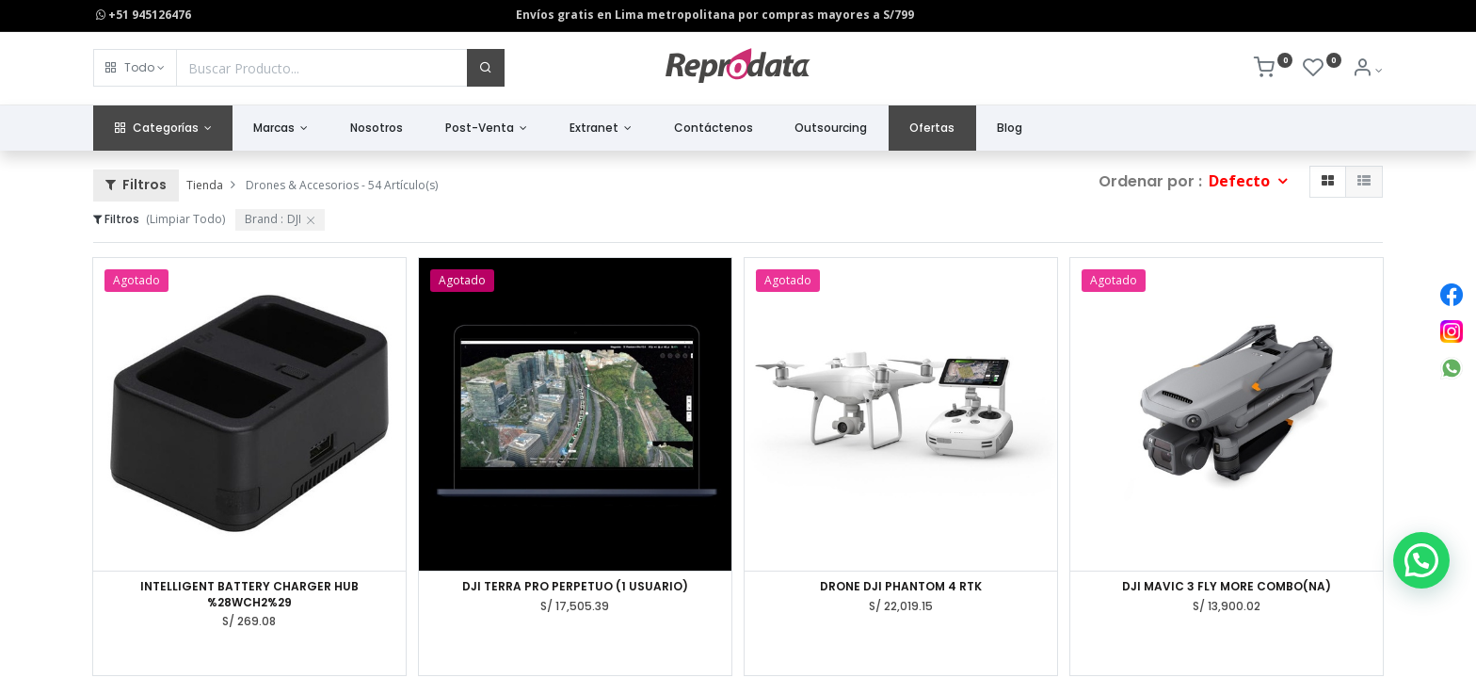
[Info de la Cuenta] (1367, 70)
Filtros (136, 184)
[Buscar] (486, 68)
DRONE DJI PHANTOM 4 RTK (901, 586)
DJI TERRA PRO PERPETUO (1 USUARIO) (575, 586)
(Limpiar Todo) (185, 219)
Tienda (204, 185)
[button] (135, 68)
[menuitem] (377, 128)
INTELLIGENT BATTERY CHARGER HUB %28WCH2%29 (249, 594)
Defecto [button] (1241, 180)
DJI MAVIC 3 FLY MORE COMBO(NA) (1226, 586)
